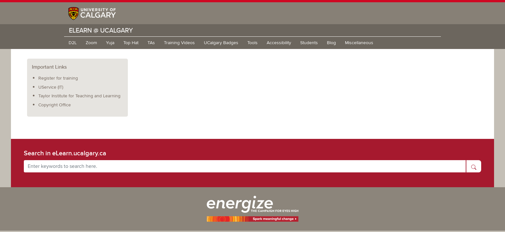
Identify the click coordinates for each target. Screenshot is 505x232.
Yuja (110, 42)
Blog (331, 42)
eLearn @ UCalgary (101, 30)
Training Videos (179, 42)
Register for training (58, 78)
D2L (73, 42)
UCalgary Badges (221, 42)
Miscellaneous (359, 42)
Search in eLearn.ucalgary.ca (65, 153)
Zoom (91, 42)
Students (309, 42)
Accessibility (279, 42)
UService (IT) (50, 87)
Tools (252, 42)
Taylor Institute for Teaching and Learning (79, 96)
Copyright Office (54, 105)
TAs (151, 42)
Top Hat (130, 42)
